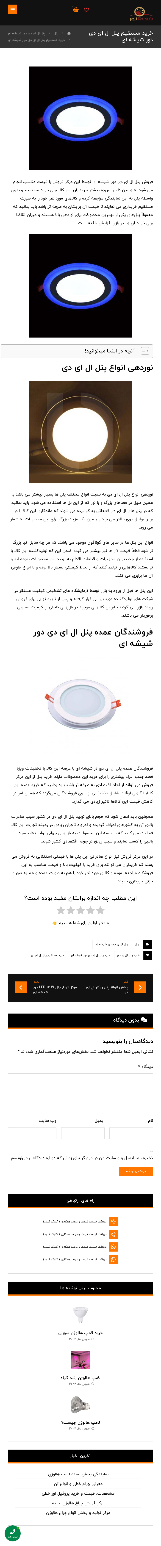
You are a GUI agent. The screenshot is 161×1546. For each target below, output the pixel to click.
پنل (137, 944)
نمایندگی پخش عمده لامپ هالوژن (78, 1470)
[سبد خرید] (76, 9)
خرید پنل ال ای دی (128, 955)
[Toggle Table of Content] (142, 351)
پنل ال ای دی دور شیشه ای (111, 944)
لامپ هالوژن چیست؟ (80, 1418)
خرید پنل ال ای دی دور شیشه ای (90, 955)
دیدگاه (145, 1067)
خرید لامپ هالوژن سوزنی (80, 1329)
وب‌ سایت (47, 1121)
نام (150, 1121)
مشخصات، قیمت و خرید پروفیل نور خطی (78, 1489)
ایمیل (100, 1121)
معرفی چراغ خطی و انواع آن (78, 1479)
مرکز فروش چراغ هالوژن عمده (78, 1499)
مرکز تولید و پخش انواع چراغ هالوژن (78, 1508)
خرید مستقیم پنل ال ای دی (47, 955)
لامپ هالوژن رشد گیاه (80, 1373)
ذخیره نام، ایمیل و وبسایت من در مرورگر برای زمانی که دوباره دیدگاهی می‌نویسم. (81, 1158)
